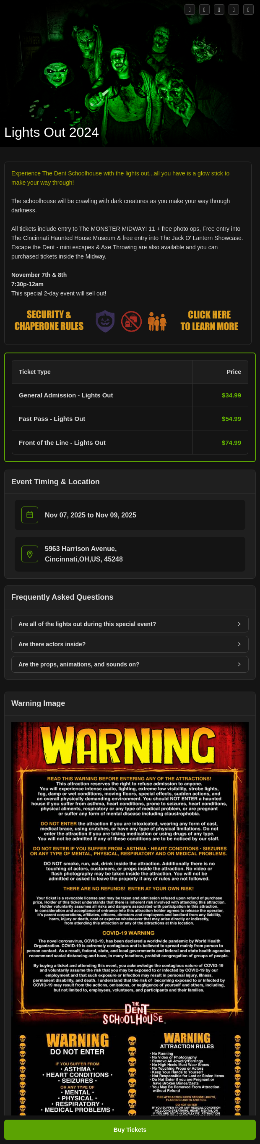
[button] (130, 409)
